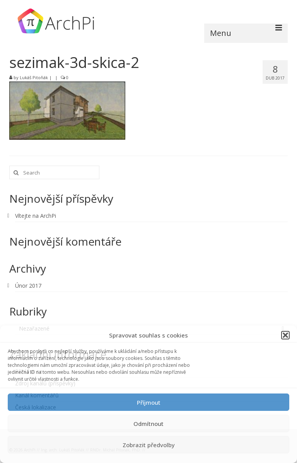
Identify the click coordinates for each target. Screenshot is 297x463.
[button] (285, 335)
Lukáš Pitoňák (34, 77)
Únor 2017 (28, 285)
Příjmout (148, 402)
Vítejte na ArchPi (35, 215)
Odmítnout (148, 423)
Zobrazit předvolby (149, 445)
